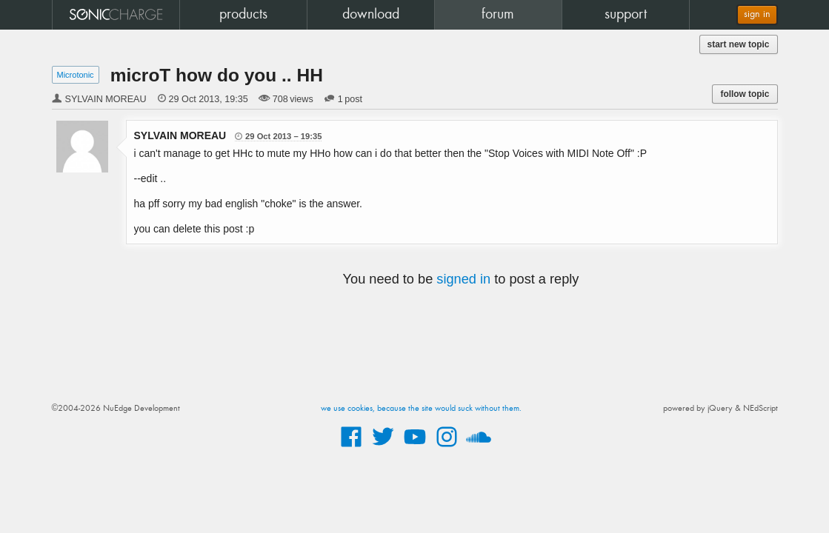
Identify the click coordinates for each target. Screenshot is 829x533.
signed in (463, 279)
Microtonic (75, 74)
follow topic (744, 94)
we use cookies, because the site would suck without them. (421, 408)
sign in (757, 14)
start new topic (739, 44)
